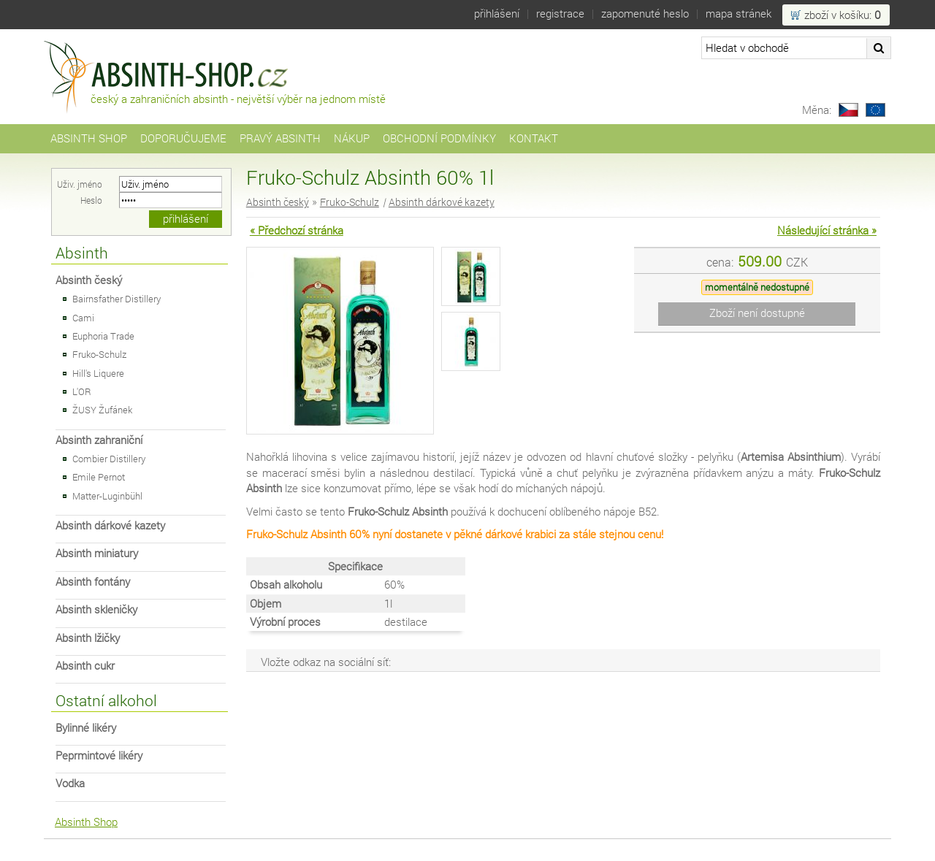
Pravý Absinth (280, 138)
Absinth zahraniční (99, 440)
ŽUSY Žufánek (102, 409)
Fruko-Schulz (99, 354)
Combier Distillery (108, 458)
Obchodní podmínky (439, 138)
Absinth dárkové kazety (110, 525)
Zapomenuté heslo (645, 13)
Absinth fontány (93, 582)
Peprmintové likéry (99, 755)
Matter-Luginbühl (107, 495)
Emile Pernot (98, 476)
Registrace (560, 13)
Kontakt (533, 138)
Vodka (70, 783)
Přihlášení (496, 13)
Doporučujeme (183, 138)
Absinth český (89, 280)
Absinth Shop (88, 138)
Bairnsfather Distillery (116, 298)
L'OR (81, 391)
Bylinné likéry (86, 728)
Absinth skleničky (96, 609)
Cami (83, 317)
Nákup (352, 138)
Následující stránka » (827, 230)
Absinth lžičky (88, 638)
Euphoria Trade (103, 336)
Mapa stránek (738, 13)
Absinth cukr (85, 666)
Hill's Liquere (98, 373)
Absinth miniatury (97, 553)
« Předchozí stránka (296, 230)
